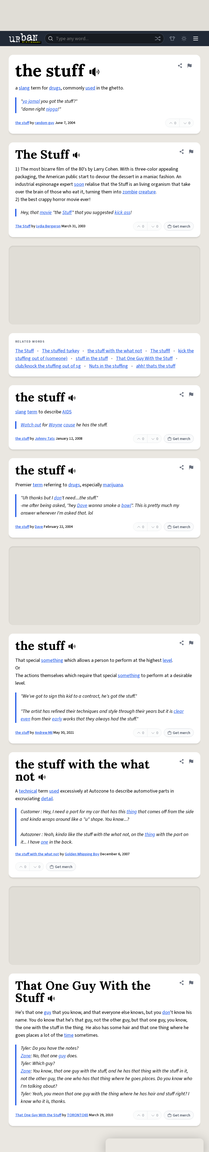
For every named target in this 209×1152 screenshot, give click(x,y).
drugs (55, 88)
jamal (34, 101)
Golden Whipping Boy (82, 854)
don (58, 497)
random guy (44, 123)
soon (79, 184)
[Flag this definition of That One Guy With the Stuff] (191, 982)
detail (47, 798)
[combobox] (104, 38)
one (44, 842)
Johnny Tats (45, 438)
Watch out (31, 425)
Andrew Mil (44, 732)
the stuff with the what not (114, 350)
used (90, 88)
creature (147, 192)
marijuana (113, 484)
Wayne (55, 425)
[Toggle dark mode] (183, 38)
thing (132, 811)
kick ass (122, 212)
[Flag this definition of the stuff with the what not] (191, 761)
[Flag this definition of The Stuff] (191, 151)
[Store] (171, 38)
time (68, 1035)
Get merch (178, 226)
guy (47, 1012)
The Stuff (22, 226)
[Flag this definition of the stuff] (189, 65)
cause (69, 425)
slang (24, 88)
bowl (126, 505)
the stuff (22, 123)
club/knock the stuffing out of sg (48, 366)
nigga (52, 109)
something (52, 660)
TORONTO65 (77, 1115)
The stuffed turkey (60, 350)
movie (46, 212)
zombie (129, 192)
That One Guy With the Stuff (144, 358)
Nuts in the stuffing (108, 366)
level (167, 660)
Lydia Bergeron (48, 226)
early (57, 719)
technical (28, 791)
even (25, 719)
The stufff (160, 350)
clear (179, 711)
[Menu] (195, 38)
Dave (82, 505)
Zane (26, 1055)
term (32, 412)
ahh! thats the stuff (155, 366)
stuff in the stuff (92, 358)
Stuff (67, 212)
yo (25, 101)
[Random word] (156, 38)
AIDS (67, 412)
